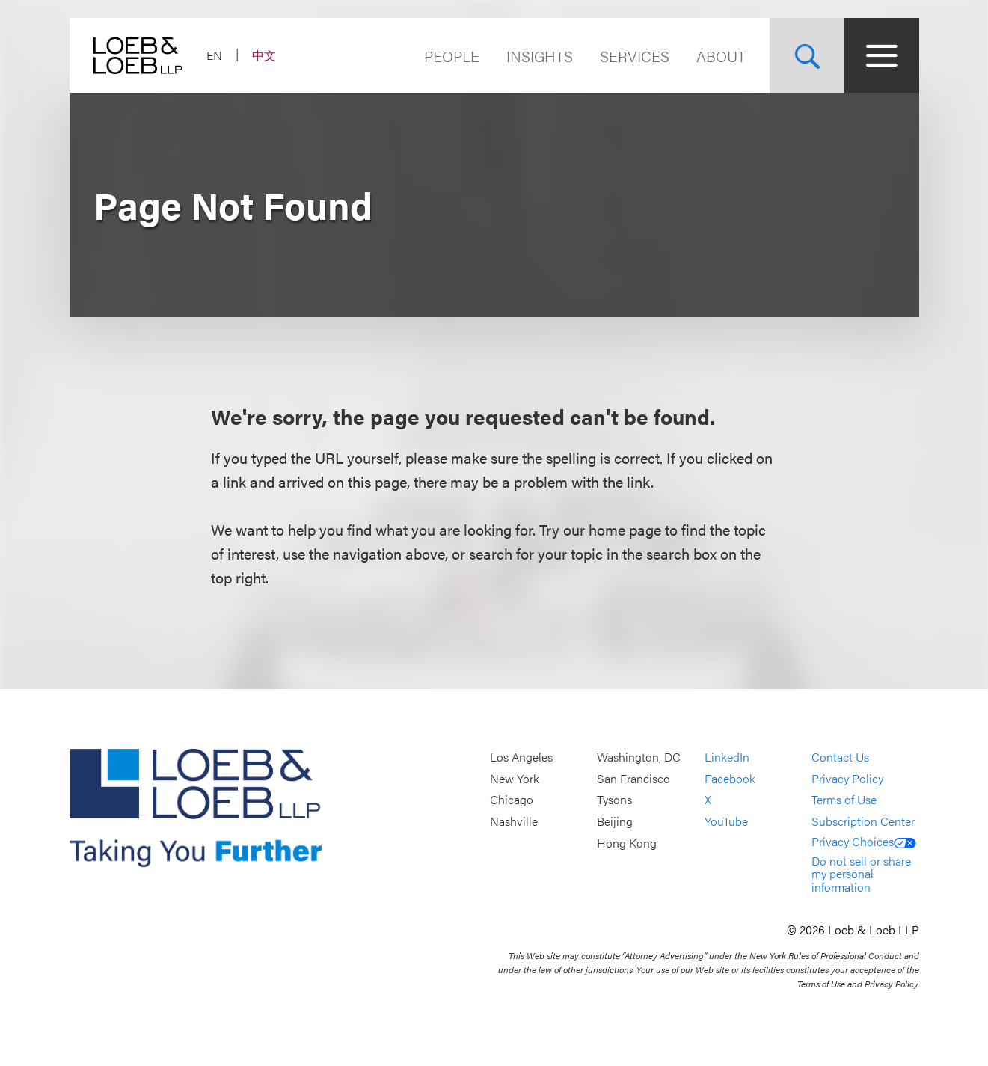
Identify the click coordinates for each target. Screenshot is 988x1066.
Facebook (730, 778)
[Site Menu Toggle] (881, 55)
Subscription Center (863, 821)
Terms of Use (844, 800)
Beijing (615, 821)
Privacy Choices (863, 841)
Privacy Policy (847, 778)
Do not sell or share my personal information (861, 873)
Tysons (614, 800)
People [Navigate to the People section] (451, 56)
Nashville (514, 821)
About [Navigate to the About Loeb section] (721, 56)
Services (634, 56)
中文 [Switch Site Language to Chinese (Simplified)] (264, 55)
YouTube (726, 821)
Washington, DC (639, 757)
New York (514, 778)
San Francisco (633, 778)
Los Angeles (521, 757)
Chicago (511, 800)
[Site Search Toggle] (807, 55)
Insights (539, 56)
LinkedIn (727, 757)
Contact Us (840, 757)
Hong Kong (627, 842)
